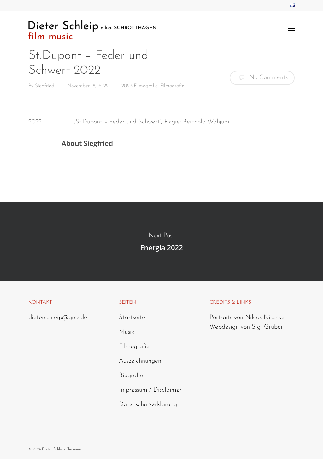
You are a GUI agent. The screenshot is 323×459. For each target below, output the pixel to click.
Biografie (131, 375)
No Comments (262, 78)
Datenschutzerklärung (148, 404)
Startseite (132, 317)
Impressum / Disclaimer (150, 390)
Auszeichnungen (140, 361)
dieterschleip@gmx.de (57, 317)
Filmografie (172, 86)
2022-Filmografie (139, 86)
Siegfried (44, 86)
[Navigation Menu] (291, 30)
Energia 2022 (161, 241)
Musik (126, 332)
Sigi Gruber (267, 327)
